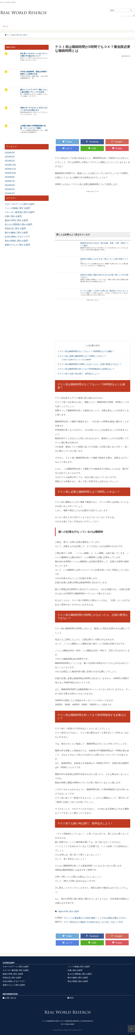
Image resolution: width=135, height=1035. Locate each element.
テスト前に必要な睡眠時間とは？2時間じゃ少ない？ (82, 356)
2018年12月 (10, 165)
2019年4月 (10, 153)
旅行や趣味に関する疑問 (16, 232)
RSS (71, 998)
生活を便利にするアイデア (17, 237)
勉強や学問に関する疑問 (69, 911)
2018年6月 (10, 185)
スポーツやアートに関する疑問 (19, 204)
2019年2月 (10, 161)
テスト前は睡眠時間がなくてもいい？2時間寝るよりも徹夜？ (86, 351)
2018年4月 (10, 193)
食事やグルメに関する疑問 (17, 245)
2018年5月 (10, 189)
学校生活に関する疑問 (15, 228)
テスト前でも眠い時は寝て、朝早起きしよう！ (79, 373)
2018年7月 (10, 181)
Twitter (67, 141)
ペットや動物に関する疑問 (17, 208)
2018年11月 (10, 169)
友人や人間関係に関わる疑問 (18, 224)
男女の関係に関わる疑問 (16, 241)
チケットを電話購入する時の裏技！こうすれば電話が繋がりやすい (95, 918)
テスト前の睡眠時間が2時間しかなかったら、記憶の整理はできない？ (90, 364)
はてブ (67, 148)
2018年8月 (10, 177)
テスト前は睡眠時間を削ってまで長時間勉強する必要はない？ (86, 369)
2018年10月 (10, 173)
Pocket (117, 148)
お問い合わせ (9, 998)
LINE (92, 148)
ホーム (5, 26)
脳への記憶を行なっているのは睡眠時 (76, 360)
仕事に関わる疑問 (13, 216)
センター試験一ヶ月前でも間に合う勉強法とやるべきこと (104, 291)
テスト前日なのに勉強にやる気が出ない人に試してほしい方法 (93, 922)
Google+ (117, 141)
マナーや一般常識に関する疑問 (19, 212)
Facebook (92, 141)
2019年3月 (10, 157)
